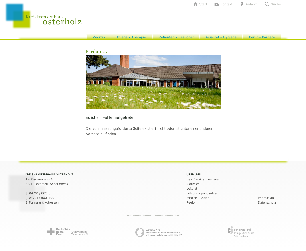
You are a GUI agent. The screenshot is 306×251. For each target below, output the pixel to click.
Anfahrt (251, 4)
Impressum (266, 200)
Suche (276, 4)
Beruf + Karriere (262, 38)
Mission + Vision (197, 200)
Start (203, 4)
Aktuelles (192, 186)
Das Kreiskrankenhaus (202, 181)
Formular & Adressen (44, 204)
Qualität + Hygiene (221, 38)
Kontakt (226, 4)
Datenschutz (267, 204)
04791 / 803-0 (40, 195)
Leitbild (191, 190)
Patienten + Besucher (176, 38)
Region (191, 204)
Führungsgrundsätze (201, 195)
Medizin (98, 38)
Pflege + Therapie (131, 38)
